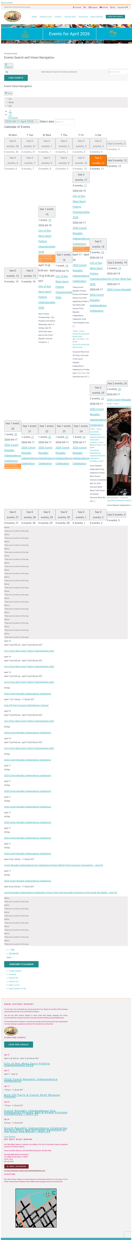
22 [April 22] (49, 437)
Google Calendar (15, 971)
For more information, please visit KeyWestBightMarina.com (24, 1171)
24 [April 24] (83, 437)
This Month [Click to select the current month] (14, 953)
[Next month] (10, 114)
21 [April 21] (32, 437)
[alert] (66, 529)
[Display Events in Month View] (11, 102)
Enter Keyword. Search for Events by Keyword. (59, 72)
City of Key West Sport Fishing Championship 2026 (29, 651)
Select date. (48, 121)
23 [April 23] (66, 437)
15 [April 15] (49, 220)
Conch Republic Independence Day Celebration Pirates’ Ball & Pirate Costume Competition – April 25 (97, 437)
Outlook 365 (13, 978)
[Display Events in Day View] (10, 106)
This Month (13, 118)
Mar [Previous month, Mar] (12, 949)
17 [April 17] (85, 185)
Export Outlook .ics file (17, 989)
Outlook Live (13, 981)
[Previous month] (10, 111)
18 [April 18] (102, 252)
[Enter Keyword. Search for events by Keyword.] (118, 72)
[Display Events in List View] (10, 99)
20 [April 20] (15, 434)
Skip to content (7, 3)
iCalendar (12, 974)
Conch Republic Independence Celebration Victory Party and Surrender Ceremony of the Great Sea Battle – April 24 (60, 892)
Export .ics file (14, 985)
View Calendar (9, 1137)
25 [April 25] (102, 398)
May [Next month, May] (9, 957)
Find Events (16, 78)
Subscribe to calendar (21, 964)
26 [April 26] (119, 389)
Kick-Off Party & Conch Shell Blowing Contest (26, 705)
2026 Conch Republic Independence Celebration (27, 693)
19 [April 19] (119, 268)
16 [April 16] (66, 265)
